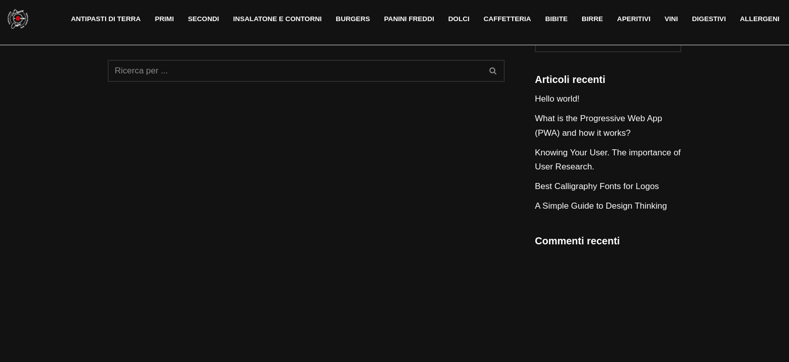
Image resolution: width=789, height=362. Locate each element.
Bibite (556, 19)
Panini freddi (409, 19)
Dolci (458, 19)
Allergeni (759, 19)
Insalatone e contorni (277, 19)
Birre (592, 19)
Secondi (203, 19)
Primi (164, 19)
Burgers (353, 19)
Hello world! (557, 99)
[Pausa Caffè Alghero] (18, 19)
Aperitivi (633, 19)
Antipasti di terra (106, 19)
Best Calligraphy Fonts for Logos (597, 186)
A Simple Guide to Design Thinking (601, 206)
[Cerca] (295, 71)
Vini (671, 19)
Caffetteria (507, 19)
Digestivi (709, 19)
